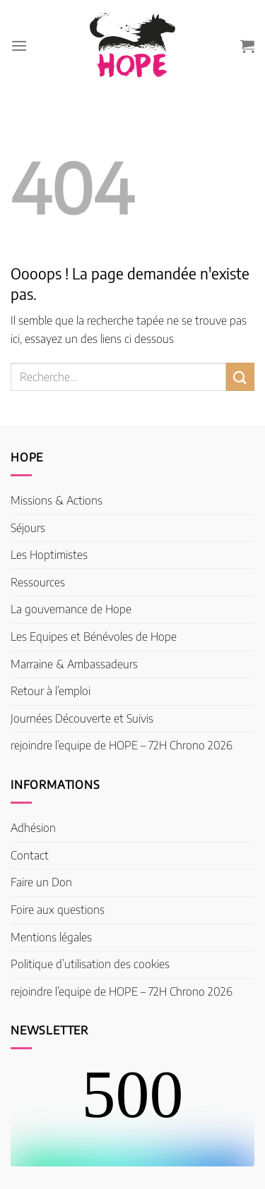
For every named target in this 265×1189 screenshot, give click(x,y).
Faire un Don (41, 882)
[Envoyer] (240, 376)
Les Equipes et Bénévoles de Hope (94, 636)
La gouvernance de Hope (71, 609)
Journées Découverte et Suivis (82, 718)
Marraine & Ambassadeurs (74, 664)
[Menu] (19, 45)
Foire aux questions (58, 910)
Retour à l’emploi (50, 691)
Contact (30, 855)
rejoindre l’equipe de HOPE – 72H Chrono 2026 (121, 745)
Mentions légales (51, 937)
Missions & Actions (56, 500)
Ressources (38, 582)
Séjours (28, 528)
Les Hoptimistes (49, 555)
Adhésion (33, 828)
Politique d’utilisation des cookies (90, 964)
